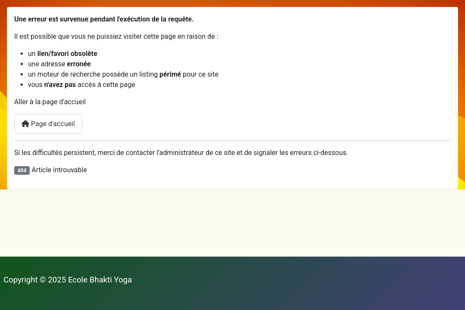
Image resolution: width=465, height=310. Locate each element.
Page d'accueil (48, 124)
